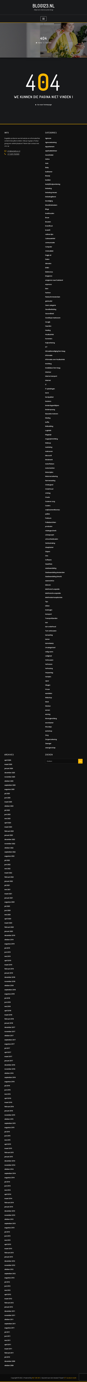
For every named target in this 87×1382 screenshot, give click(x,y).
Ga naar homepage (43, 105)
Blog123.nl (44, 6)
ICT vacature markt (70, 1378)
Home (40, 43)
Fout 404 (48, 43)
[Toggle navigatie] (43, 18)
